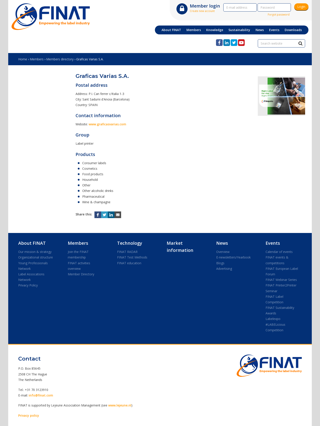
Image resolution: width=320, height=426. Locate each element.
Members (37, 59)
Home (22, 59)
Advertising (224, 268)
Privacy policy (28, 415)
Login (301, 6)
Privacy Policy (28, 285)
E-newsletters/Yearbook (233, 257)
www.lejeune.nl (119, 405)
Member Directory (81, 274)
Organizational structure (35, 257)
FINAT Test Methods (132, 257)
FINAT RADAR (127, 252)
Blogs (220, 263)
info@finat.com (41, 395)
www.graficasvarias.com (107, 124)
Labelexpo (273, 319)
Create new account (202, 11)
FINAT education (129, 263)
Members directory (60, 59)
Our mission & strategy (35, 252)
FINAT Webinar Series (281, 280)
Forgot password (279, 14)
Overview (223, 252)
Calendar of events (279, 252)
